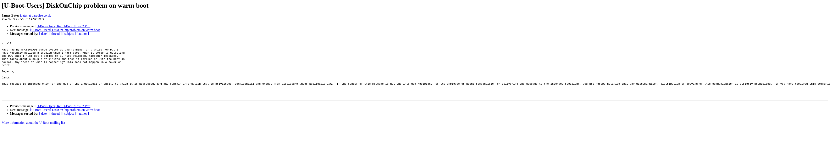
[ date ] (44, 33)
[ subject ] (69, 33)
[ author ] (83, 33)
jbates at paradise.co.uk (35, 15)
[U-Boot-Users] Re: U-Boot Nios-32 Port (62, 26)
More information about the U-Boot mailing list (33, 134)
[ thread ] (55, 33)
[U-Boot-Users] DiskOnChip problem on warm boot (65, 30)
